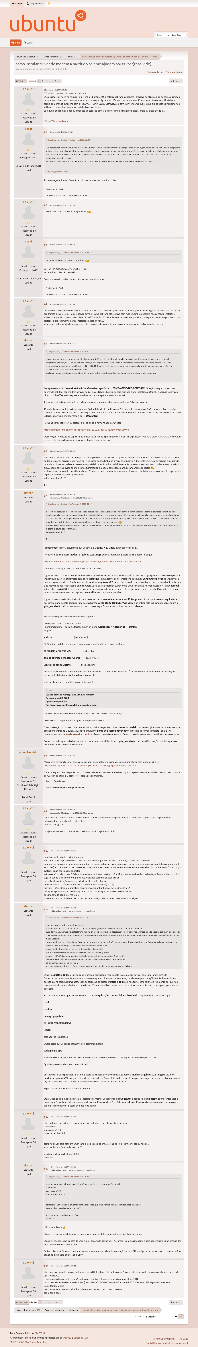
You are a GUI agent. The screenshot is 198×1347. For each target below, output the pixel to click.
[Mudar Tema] (48, 3)
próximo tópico (173, 71)
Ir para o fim (21, 81)
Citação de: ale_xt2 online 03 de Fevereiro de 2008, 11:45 (70, 504)
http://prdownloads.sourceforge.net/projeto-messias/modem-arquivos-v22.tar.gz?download (92, 561)
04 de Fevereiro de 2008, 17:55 (63, 1117)
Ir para (138, 1316)
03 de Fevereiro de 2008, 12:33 (62, 756)
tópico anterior (155, 71)
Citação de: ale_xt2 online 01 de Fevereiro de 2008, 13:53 (70, 252)
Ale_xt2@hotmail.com (56, 120)
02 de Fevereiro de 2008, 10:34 (62, 304)
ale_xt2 (29, 89)
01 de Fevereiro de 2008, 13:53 (62, 205)
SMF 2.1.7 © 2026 (19, 1342)
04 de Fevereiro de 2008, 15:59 (63, 851)
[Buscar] (168, 35)
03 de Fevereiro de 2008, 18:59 (62, 810)
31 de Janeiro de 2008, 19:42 (61, 132)
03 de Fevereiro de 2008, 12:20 (62, 494)
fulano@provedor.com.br (76, 734)
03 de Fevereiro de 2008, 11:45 (62, 451)
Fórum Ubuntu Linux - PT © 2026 (170, 1338)
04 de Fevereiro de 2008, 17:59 (63, 1167)
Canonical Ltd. (80, 1337)
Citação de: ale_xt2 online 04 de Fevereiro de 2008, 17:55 (70, 1176)
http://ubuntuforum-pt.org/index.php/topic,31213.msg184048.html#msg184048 (86, 429)
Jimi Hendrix (29, 752)
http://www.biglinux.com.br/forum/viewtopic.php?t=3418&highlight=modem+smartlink (90, 765)
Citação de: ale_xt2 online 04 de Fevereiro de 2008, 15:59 (70, 917)
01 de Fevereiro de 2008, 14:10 (62, 245)
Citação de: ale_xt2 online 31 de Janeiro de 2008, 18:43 (69, 140)
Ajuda (149, 1343)
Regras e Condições (162, 1343)
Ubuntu (67, 1337)
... (51, 81)
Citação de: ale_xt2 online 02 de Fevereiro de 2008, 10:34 (70, 351)
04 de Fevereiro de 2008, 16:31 (63, 908)
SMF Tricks (41, 1333)
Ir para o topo (22, 1302)
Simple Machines (38, 1342)
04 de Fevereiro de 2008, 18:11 (63, 1266)
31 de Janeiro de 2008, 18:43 (55, 90)
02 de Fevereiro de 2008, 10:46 (62, 344)
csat (29, 128)
